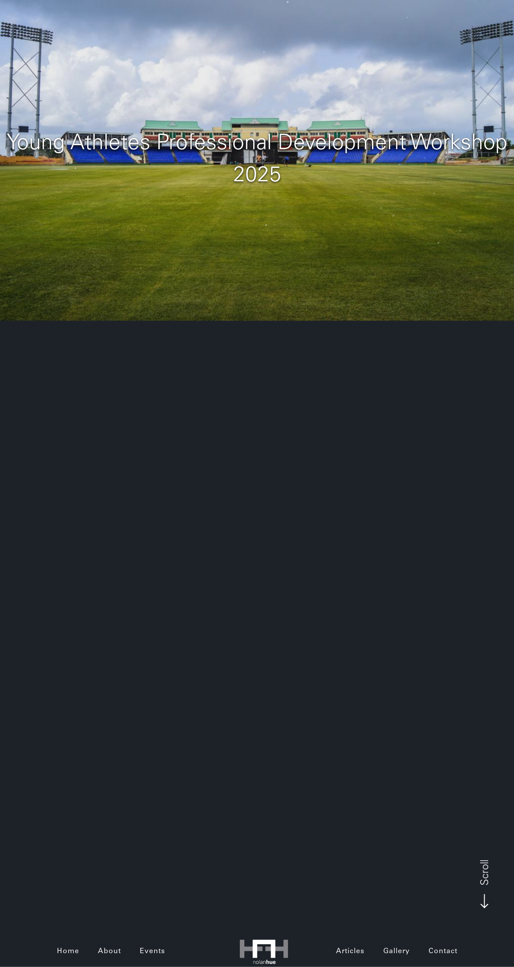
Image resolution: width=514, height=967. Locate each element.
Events (152, 951)
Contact (443, 951)
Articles (350, 951)
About (109, 951)
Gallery (396, 951)
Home (68, 951)
